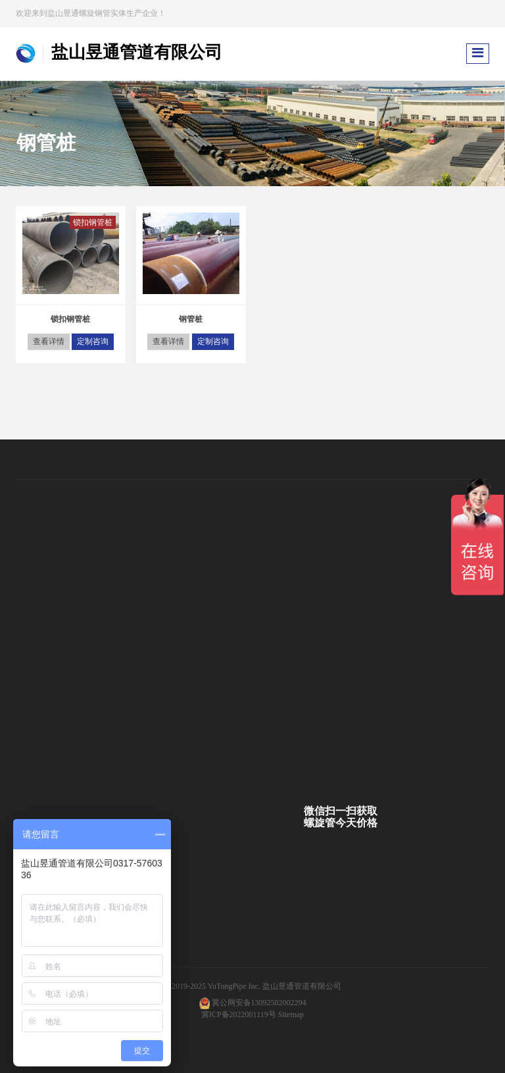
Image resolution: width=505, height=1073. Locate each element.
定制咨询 (92, 341)
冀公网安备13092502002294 (259, 1002)
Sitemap (291, 1014)
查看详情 (48, 341)
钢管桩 (191, 319)
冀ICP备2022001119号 (238, 1014)
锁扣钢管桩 (92, 222)
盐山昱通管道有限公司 (301, 986)
